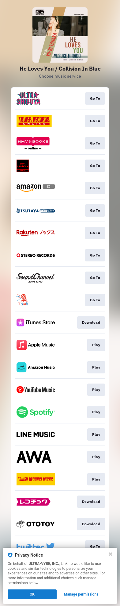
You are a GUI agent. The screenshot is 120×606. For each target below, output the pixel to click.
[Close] (110, 554)
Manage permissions (81, 594)
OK (32, 594)
